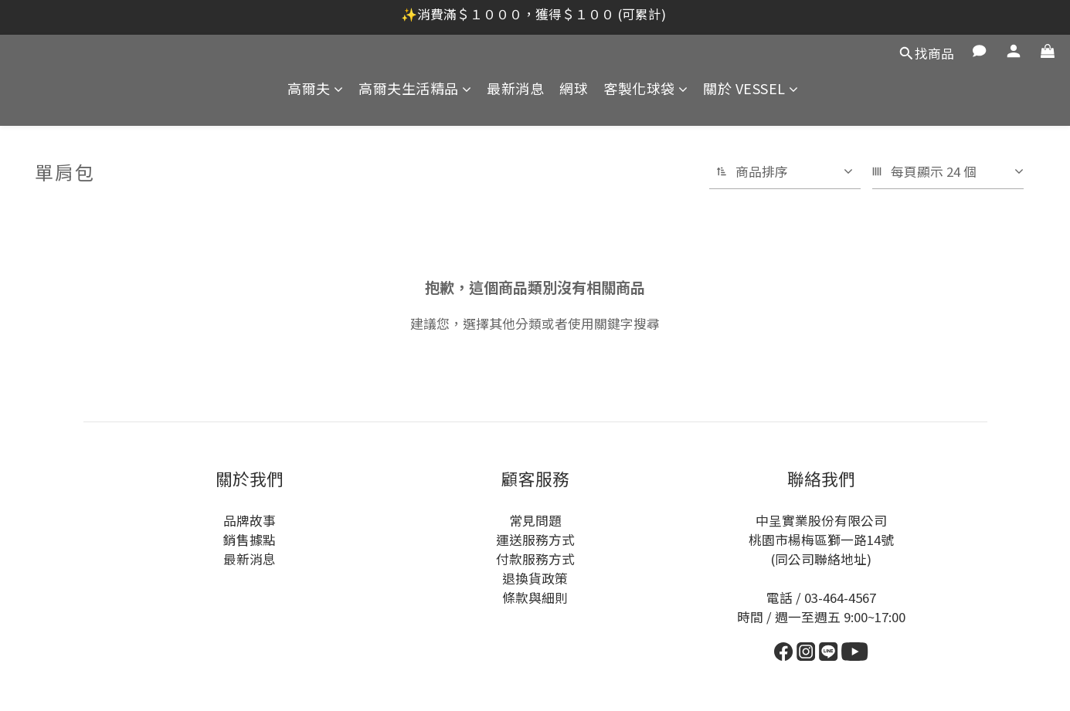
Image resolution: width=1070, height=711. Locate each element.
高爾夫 (315, 88)
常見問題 (535, 520)
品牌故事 (249, 520)
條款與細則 (535, 597)
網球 (573, 88)
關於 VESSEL (750, 88)
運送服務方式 (535, 539)
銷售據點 (249, 539)
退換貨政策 (535, 578)
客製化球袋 (645, 88)
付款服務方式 (535, 559)
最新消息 (515, 88)
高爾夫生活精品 (414, 88)
